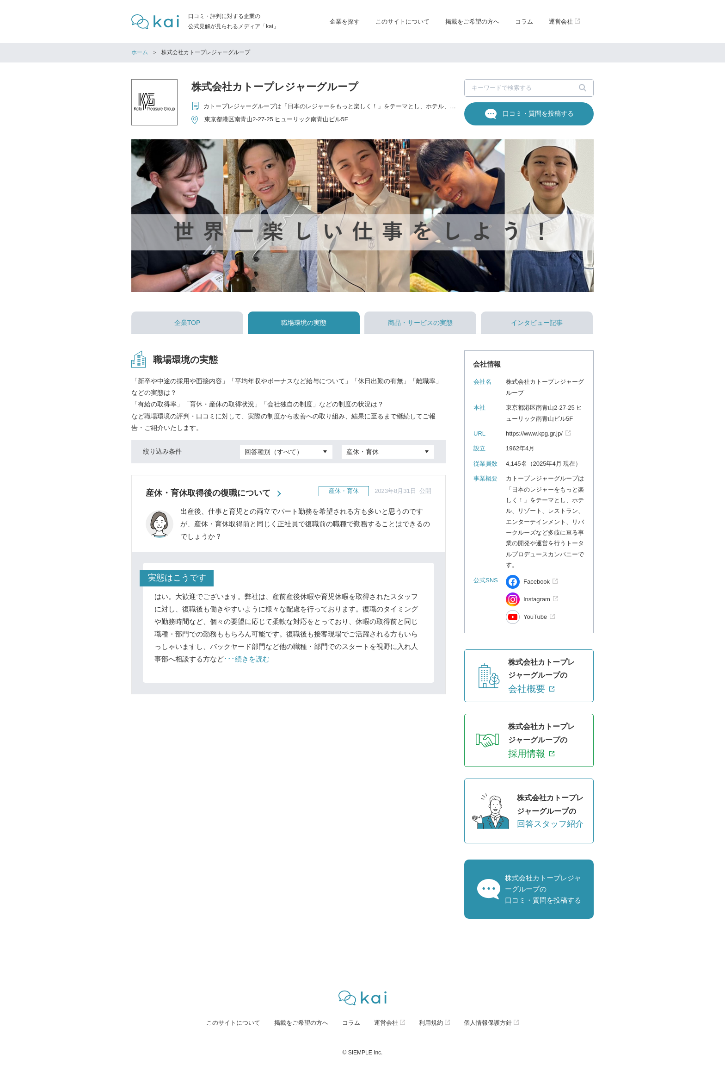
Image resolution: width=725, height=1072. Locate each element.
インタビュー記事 (537, 322)
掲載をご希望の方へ (472, 21)
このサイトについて (402, 21)
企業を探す (345, 21)
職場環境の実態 (303, 322)
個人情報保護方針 (488, 1022)
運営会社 (386, 1022)
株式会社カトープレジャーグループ (274, 87)
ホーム (139, 52)
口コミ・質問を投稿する (538, 113)
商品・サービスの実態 (420, 322)
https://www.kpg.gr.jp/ (534, 433)
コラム (524, 21)
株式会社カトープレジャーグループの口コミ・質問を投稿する (543, 889)
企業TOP (187, 322)
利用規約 (431, 1022)
